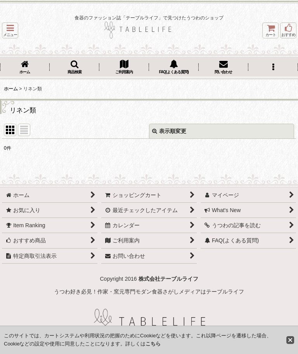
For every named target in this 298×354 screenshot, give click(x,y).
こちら (153, 344)
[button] (10, 30)
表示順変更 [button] (169, 131)
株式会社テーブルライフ (168, 279)
